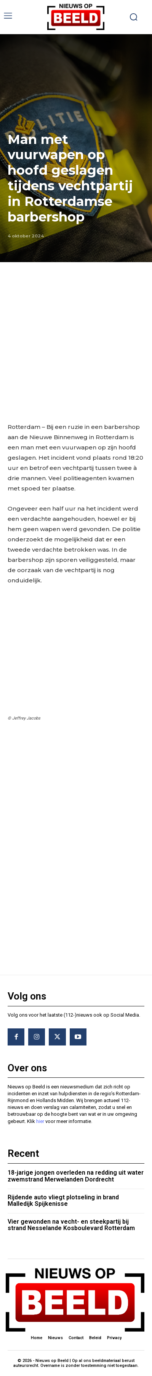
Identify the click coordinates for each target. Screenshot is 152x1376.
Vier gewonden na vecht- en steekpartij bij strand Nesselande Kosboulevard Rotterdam (71, 1225)
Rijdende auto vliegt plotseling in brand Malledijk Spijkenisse (63, 1201)
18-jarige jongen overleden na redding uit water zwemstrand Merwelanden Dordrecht (76, 1176)
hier (40, 1121)
